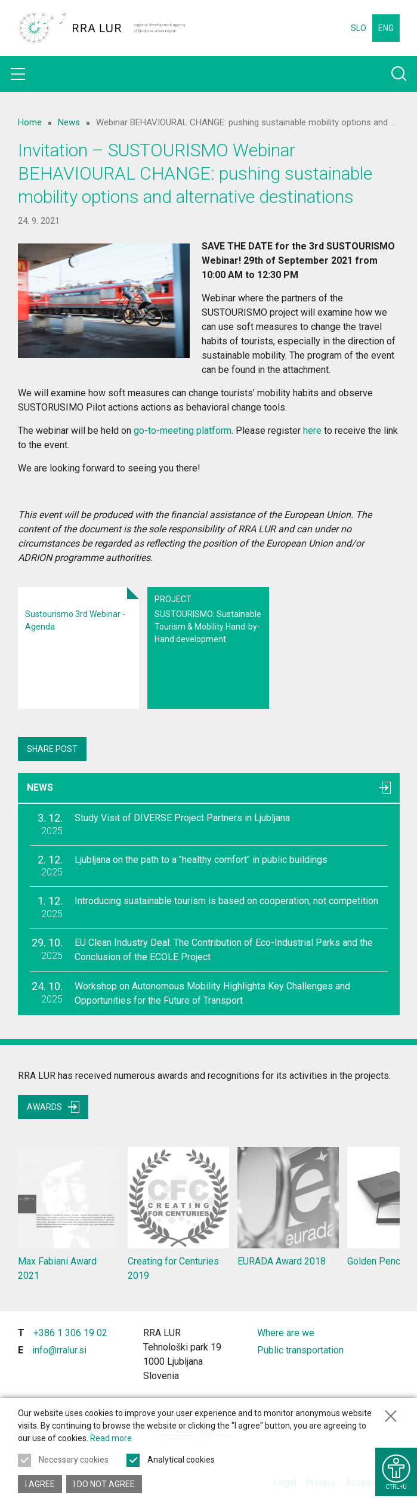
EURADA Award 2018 (288, 1207)
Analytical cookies (181, 1459)
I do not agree (104, 1484)
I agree (40, 1484)
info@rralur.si (59, 1350)
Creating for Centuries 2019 (178, 1214)
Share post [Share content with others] (52, 749)
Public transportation (300, 1350)
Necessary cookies (74, 1459)
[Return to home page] (102, 28)
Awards (53, 1107)
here (312, 430)
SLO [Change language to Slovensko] (358, 28)
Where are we (285, 1332)
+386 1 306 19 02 (70, 1332)
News (69, 122)
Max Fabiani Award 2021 (68, 1214)
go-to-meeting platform (182, 430)
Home (30, 122)
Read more (111, 1438)
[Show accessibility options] (396, 1472)
